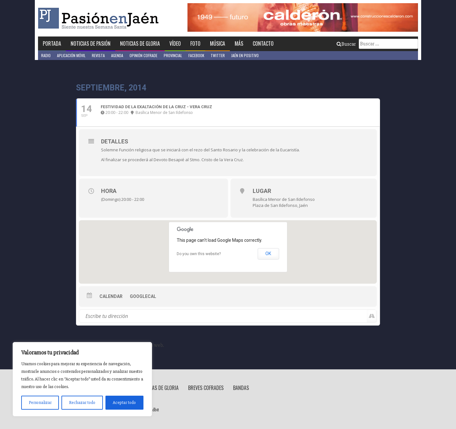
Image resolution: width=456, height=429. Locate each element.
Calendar (111, 296)
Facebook (196, 55)
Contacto (263, 43)
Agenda (117, 55)
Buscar (346, 44)
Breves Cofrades (206, 388)
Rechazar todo (82, 402)
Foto (195, 43)
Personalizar (40, 402)
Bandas (241, 388)
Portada (52, 43)
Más (239, 43)
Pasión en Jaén (100, 18)
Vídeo (175, 43)
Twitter (218, 55)
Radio (46, 55)
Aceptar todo (124, 402)
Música (217, 43)
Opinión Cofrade (143, 55)
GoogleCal (143, 296)
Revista (98, 55)
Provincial (173, 55)
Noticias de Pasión (91, 43)
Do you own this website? (199, 254)
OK (268, 253)
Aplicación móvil (71, 55)
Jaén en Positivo (245, 55)
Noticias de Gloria (140, 43)
